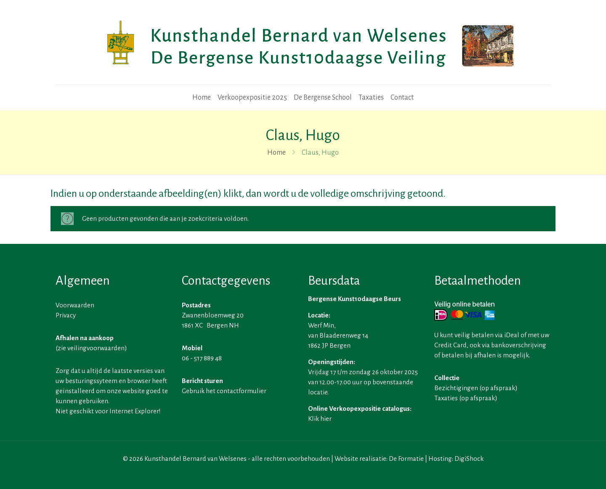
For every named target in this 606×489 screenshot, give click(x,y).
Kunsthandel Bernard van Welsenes (195, 458)
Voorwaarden (75, 305)
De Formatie (406, 458)
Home (276, 152)
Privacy (66, 315)
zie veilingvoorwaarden (91, 348)
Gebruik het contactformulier (224, 390)
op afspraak (498, 387)
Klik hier (320, 418)
